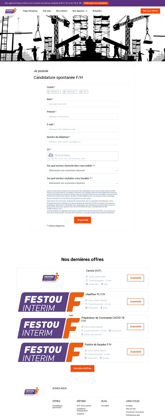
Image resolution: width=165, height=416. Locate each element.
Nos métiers (61, 11)
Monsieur (71, 91)
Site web (47, 11)
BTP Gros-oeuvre (84, 376)
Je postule (82, 220)
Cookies (129, 376)
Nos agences (80, 11)
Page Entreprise (30, 11)
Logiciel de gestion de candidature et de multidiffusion (82, 411)
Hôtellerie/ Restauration (82, 380)
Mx (85, 91)
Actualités (97, 11)
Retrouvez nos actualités (96, 3)
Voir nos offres (150, 11)
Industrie (80, 384)
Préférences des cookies (133, 387)
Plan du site (131, 379)
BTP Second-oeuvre (85, 387)
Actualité (105, 376)
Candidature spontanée (57, 377)
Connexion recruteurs (135, 382)
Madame (55, 91)
